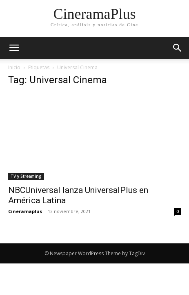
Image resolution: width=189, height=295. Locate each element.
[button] (177, 48)
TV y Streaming (26, 176)
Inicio (14, 67)
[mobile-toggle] (14, 48)
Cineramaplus (25, 211)
